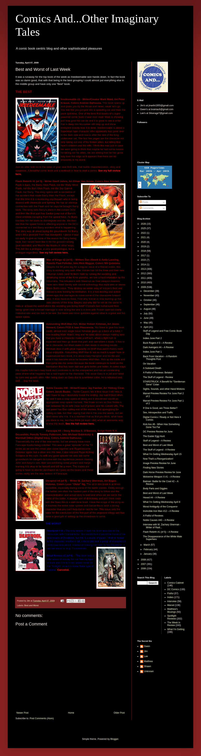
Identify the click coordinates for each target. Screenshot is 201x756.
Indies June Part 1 (152, 351)
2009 (144, 287)
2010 (144, 282)
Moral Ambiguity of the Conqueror (160, 506)
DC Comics (173, 589)
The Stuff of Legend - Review (158, 377)
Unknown (149, 671)
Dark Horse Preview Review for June (162, 472)
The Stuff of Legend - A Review (159, 449)
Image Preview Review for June (159, 463)
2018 (144, 251)
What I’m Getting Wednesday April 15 (162, 454)
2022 (144, 233)
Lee (146, 656)
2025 (144, 228)
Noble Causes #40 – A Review (158, 520)
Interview (172, 601)
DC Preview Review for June (158, 431)
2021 (144, 237)
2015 (144, 260)
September (150, 304)
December (149, 291)
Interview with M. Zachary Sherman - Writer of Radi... (162, 526)
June (146, 318)
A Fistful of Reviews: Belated (157, 372)
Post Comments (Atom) (42, 718)
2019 (144, 246)
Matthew (148, 661)
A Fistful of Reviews (153, 515)
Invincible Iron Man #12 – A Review (161, 511)
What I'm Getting (176, 629)
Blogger (114, 739)
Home (71, 712)
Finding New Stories (153, 467)
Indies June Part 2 (152, 338)
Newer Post (22, 712)
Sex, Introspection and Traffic (158, 412)
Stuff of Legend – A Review (157, 440)
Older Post (119, 712)
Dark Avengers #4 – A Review (158, 347)
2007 (144, 564)
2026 (144, 224)
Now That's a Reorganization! (158, 458)
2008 (144, 559)
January (148, 554)
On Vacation (149, 363)
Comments (146, 208)
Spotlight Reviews (171, 617)
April (146, 327)
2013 (144, 269)
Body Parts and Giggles (155, 488)
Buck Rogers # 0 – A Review (157, 343)
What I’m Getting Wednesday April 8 (161, 502)
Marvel (170, 605)
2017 (144, 255)
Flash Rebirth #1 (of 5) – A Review (160, 532)
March (147, 544)
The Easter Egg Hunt (154, 436)
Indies (170, 597)
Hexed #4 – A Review (154, 497)
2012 (144, 273)
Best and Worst (31, 605)
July (146, 313)
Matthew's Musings (172, 610)
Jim (146, 651)
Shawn (147, 666)
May (146, 322)
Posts (143, 202)
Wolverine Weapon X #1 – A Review (161, 476)
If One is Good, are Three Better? (160, 408)
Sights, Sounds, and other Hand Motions (164, 389)
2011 (144, 278)
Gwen (147, 646)
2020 (144, 242)
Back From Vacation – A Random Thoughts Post (160, 357)
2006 (144, 568)
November (149, 295)
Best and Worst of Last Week (158, 445)
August (148, 309)
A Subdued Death (152, 368)
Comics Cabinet (175, 582)
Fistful (170, 593)
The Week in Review (173, 624)
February (148, 549)
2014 (144, 264)
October (148, 300)
